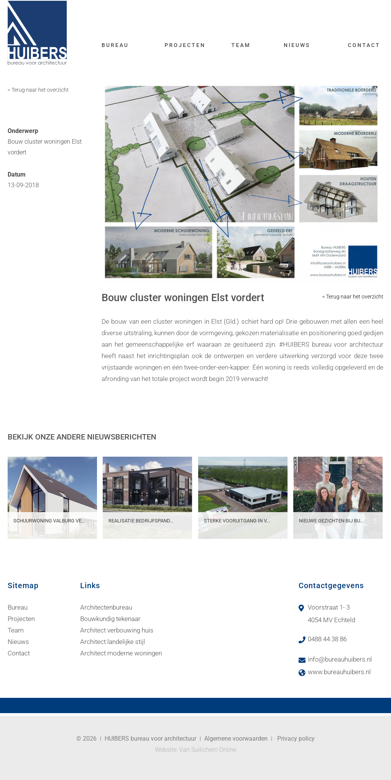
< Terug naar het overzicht (38, 90)
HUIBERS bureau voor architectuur (150, 738)
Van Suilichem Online (207, 749)
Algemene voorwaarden (236, 738)
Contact (364, 45)
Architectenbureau (106, 607)
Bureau (115, 45)
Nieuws (297, 45)
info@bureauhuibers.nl (340, 659)
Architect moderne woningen (121, 653)
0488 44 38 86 (327, 639)
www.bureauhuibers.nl (339, 672)
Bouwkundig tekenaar (110, 619)
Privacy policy (296, 738)
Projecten (185, 45)
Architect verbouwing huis (116, 630)
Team (240, 45)
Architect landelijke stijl (112, 641)
